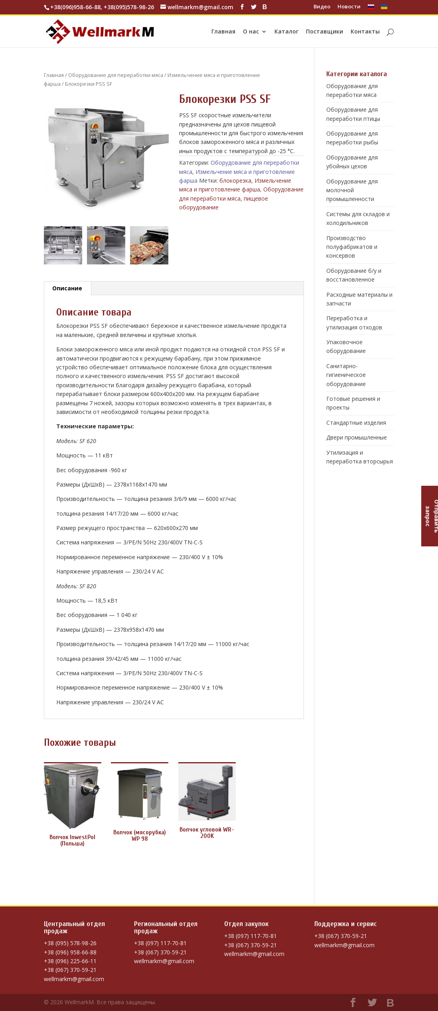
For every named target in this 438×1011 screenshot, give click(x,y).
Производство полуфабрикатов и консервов (351, 247)
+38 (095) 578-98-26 (70, 943)
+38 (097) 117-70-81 (160, 943)
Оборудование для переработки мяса (115, 75)
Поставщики (324, 32)
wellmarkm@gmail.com (74, 979)
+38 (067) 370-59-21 (70, 970)
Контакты (365, 32)
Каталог (286, 32)
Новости (349, 7)
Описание (67, 288)
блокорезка (235, 180)
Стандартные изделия (356, 422)
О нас (251, 32)
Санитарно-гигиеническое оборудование (346, 375)
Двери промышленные (356, 437)
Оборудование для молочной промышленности (352, 190)
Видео (322, 7)
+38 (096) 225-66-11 (70, 961)
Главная (223, 32)
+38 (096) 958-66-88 (70, 952)
